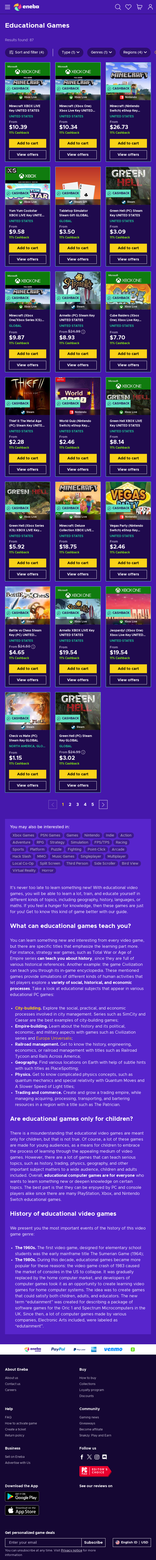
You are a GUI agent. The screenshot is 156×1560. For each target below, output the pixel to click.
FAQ (8, 1417)
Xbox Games (23, 835)
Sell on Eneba (15, 1456)
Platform (37, 849)
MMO (41, 856)
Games (72, 835)
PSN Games (50, 835)
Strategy (57, 842)
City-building (27, 1008)
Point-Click (97, 849)
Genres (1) (101, 52)
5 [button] (92, 805)
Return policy (14, 1435)
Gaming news (89, 1417)
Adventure (21, 842)
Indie (110, 835)
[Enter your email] (43, 1542)
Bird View (130, 863)
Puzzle (56, 849)
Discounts (86, 1396)
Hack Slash (22, 856)
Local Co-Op (23, 863)
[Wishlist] (128, 7)
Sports (18, 849)
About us (11, 1377)
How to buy (87, 1377)
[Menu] (7, 7)
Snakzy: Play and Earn (95, 1435)
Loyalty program (91, 1389)
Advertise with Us (17, 1462)
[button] (103, 804)
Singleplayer (91, 856)
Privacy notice (71, 1550)
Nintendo (92, 835)
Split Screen (50, 863)
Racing (121, 842)
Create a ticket (15, 1429)
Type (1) (71, 52)
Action (125, 835)
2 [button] (70, 805)
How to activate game (21, 1423)
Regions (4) (135, 52)
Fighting (74, 849)
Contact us (12, 1383)
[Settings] (132, 1542)
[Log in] (150, 7)
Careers (10, 1389)
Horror (48, 870)
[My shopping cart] (139, 7)
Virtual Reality (24, 870)
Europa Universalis (54, 1038)
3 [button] (77, 805)
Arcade (118, 849)
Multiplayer (117, 856)
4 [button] (85, 805)
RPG (40, 842)
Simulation (79, 842)
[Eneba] (26, 7)
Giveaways (87, 1423)
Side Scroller (105, 863)
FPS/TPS (102, 842)
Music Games (63, 856)
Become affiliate (91, 1429)
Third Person (77, 863)
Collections (87, 1383)
